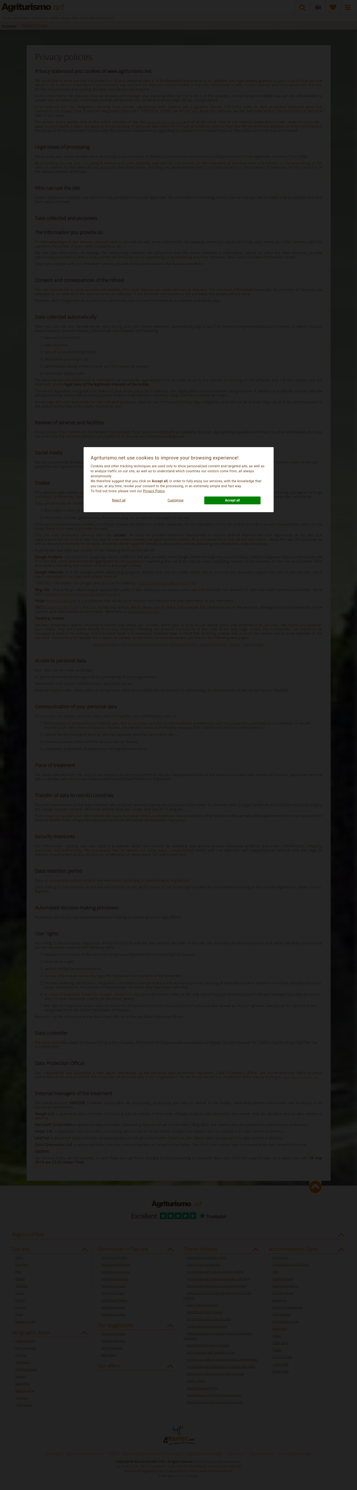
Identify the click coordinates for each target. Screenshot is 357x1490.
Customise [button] (176, 500)
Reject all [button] (119, 500)
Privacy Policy (154, 491)
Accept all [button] (232, 500)
